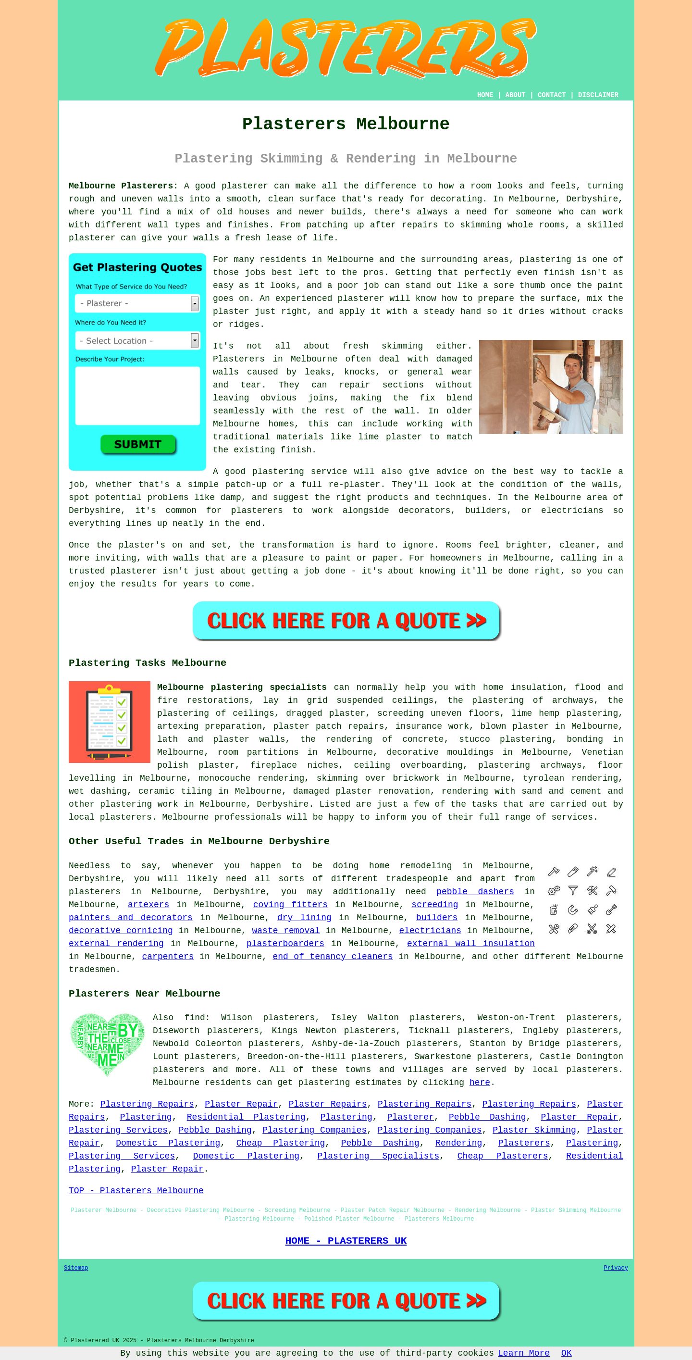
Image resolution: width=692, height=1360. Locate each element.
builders (436, 918)
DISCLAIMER (598, 95)
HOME (485, 95)
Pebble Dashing (487, 1117)
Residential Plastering (246, 1117)
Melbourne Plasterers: (123, 186)
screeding (434, 905)
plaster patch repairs (328, 726)
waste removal (286, 931)
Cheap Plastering (280, 1143)
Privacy (616, 1268)
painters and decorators (131, 918)
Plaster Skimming (534, 1130)
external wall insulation (471, 943)
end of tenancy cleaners (333, 956)
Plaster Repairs (328, 1104)
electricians (430, 931)
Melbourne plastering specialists (242, 687)
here (480, 1082)
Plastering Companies (314, 1130)
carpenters (168, 956)
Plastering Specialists (379, 1156)
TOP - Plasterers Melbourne (136, 1191)
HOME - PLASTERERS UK (346, 1241)
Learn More (524, 1353)
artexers (148, 905)
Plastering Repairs (147, 1104)
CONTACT (552, 95)
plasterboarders (285, 943)
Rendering (458, 1143)
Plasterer (410, 1117)
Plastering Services (118, 1130)
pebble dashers (475, 892)
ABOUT (516, 95)
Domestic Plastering (168, 1143)
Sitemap (76, 1268)
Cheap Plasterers (502, 1156)
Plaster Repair (241, 1104)
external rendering (116, 943)
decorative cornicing (121, 931)
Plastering (146, 1117)
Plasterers (524, 1143)
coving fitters (290, 905)
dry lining (304, 918)
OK (566, 1353)
